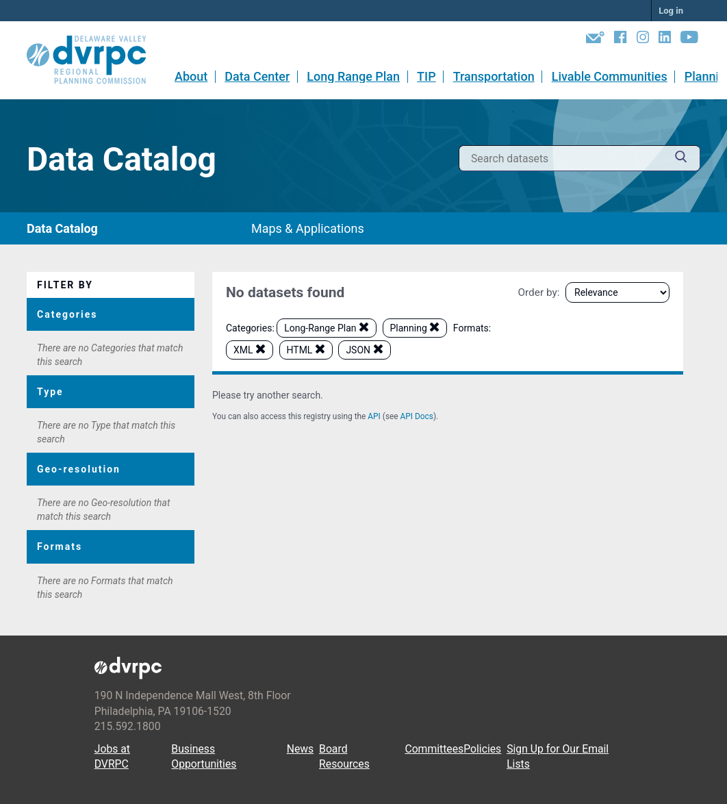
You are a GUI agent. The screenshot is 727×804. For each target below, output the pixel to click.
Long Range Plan (353, 76)
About (191, 76)
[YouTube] (689, 39)
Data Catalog (62, 228)
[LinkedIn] (665, 39)
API (374, 416)
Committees (434, 748)
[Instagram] (643, 39)
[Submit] (681, 158)
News (300, 748)
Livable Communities (609, 76)
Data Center (257, 76)
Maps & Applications (307, 228)
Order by (537, 292)
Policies (482, 748)
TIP (426, 76)
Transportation (494, 76)
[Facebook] (620, 39)
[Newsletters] (595, 39)
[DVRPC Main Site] (96, 60)
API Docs (416, 416)
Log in (671, 10)
